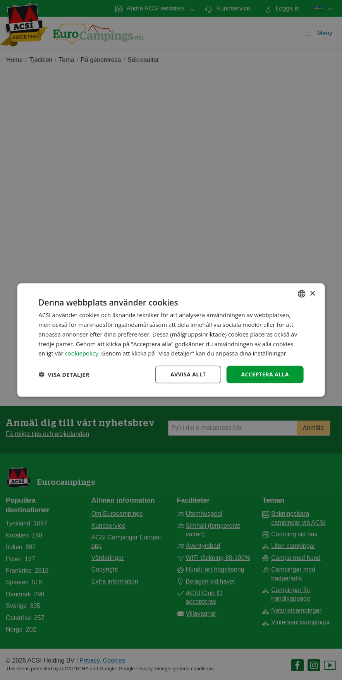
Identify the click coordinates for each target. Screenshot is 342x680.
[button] (63, 374)
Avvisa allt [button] (188, 374)
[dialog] (171, 340)
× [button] (312, 293)
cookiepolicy (81, 353)
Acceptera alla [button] (265, 374)
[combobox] (302, 294)
